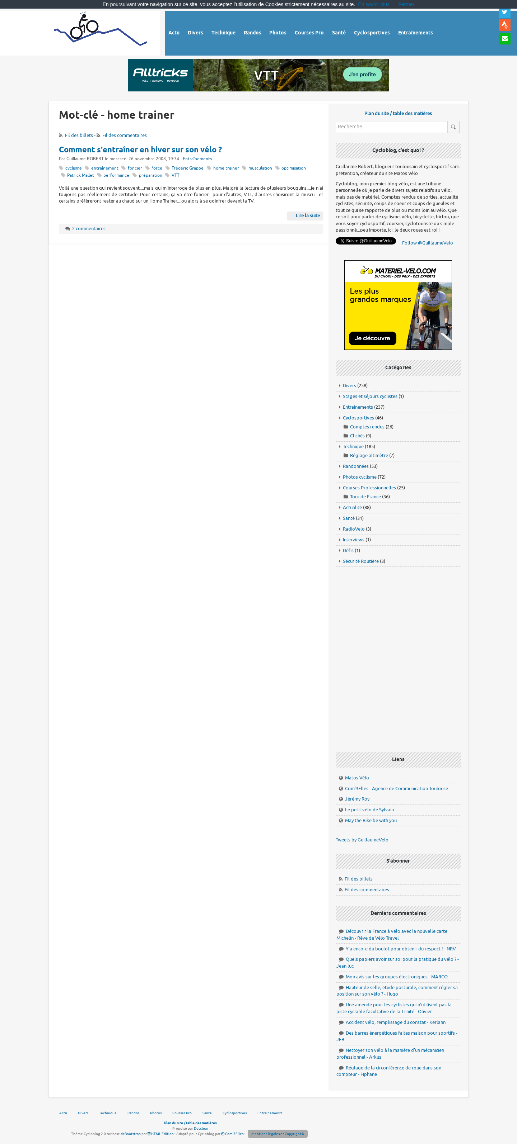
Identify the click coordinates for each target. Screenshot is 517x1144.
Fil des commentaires (124, 135)
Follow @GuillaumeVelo (427, 243)
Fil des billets (79, 135)
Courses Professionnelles (369, 488)
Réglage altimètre (369, 455)
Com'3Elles (232, 1133)
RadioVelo (354, 529)
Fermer (406, 4)
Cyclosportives (358, 418)
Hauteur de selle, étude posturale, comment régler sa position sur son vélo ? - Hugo (397, 990)
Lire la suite (308, 216)
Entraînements (197, 159)
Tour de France (365, 497)
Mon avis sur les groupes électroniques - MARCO (397, 977)
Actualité (352, 507)
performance (116, 175)
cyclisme (73, 168)
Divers (349, 386)
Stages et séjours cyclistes (370, 396)
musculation (260, 168)
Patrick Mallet (80, 175)
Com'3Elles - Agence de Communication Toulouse (396, 788)
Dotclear (201, 1128)
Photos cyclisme (360, 477)
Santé (349, 518)
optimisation (293, 168)
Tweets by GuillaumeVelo (362, 840)
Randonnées (356, 466)
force (157, 168)
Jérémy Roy (357, 799)
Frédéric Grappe (188, 168)
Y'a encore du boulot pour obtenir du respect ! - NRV (401, 949)
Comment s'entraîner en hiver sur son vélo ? (140, 150)
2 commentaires (89, 229)
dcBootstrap (131, 1133)
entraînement (104, 168)
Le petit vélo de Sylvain (369, 810)
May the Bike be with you (371, 820)
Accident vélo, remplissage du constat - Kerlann (396, 1022)
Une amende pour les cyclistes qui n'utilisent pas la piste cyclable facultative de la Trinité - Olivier (394, 1008)
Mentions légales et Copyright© (277, 1133)
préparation (150, 175)
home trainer (226, 168)
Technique (353, 446)
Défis (348, 550)
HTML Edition (161, 1133)
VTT (176, 175)
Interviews (353, 540)
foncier (135, 168)
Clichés (357, 436)
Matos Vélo (357, 778)
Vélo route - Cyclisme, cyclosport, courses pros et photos (101, 32)
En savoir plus (374, 4)
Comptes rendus (367, 427)
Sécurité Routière (361, 561)
